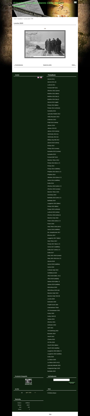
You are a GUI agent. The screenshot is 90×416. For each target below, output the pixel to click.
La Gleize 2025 (51, 359)
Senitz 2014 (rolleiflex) (53, 180)
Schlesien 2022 (51, 325)
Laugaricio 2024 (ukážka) (54, 354)
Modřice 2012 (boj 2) (53, 99)
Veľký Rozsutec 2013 (53, 116)
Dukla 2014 (50, 183)
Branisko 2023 (51, 333)
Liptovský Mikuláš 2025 (53, 365)
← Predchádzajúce (18, 65)
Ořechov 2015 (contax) (53, 189)
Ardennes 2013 (51, 119)
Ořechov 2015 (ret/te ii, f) (54, 186)
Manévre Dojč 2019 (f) (53, 296)
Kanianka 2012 (51, 111)
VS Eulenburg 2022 (52, 330)
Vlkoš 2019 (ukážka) (53, 278)
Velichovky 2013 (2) (52, 137)
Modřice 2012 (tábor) (53, 93)
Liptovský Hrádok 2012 (53, 113)
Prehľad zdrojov (51, 393)
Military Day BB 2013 (53, 140)
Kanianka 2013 (51, 154)
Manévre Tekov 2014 (53, 160)
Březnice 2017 (51, 235)
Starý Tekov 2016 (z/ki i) (54, 226)
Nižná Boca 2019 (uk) (53, 290)
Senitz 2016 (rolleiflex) (53, 229)
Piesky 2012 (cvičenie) (53, 108)
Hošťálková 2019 (52, 273)
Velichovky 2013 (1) (52, 134)
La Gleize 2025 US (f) (53, 362)
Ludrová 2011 (51, 85)
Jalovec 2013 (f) (51, 128)
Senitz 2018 (50, 267)
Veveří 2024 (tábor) (52, 345)
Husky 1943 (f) (51, 316)
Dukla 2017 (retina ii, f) (53, 249)
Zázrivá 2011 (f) (51, 82)
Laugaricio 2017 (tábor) (53, 238)
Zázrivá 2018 (51, 261)
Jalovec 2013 (51, 125)
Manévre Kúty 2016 (52, 218)
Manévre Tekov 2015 (53, 192)
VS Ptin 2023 (51, 342)
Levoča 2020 (27, 18)
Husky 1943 (50, 313)
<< (22, 392)
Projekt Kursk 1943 (52, 304)
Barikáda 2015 (51, 200)
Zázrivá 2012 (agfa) (52, 102)
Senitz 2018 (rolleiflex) (53, 264)
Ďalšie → (74, 65)
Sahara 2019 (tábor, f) (53, 281)
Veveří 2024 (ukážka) (53, 348)
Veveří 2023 (50, 336)
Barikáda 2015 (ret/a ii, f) (54, 197)
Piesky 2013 (50, 145)
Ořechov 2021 (51, 322)
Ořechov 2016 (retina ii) (54, 215)
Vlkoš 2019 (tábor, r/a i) (53, 275)
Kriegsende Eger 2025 (53, 368)
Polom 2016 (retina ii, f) (53, 220)
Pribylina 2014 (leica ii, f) (54, 171)
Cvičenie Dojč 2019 (52, 270)
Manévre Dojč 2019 (52, 293)
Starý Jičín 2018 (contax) (54, 255)
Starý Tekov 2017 (52, 241)
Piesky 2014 (50, 166)
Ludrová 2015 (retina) (53, 212)
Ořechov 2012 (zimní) (53, 90)
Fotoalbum (20, 18)
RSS (50, 414)
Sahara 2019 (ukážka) (53, 284)
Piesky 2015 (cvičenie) (53, 209)
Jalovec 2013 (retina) (53, 131)
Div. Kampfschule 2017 (53, 232)
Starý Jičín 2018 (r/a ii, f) (54, 258)
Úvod (15, 18)
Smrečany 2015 (51, 194)
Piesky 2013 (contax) (53, 148)
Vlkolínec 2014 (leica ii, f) (54, 177)
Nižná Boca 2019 (52, 287)
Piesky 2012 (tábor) (52, 105)
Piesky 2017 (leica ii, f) (53, 244)
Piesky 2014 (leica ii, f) (53, 163)
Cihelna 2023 (51, 339)
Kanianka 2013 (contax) (54, 151)
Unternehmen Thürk (53, 307)
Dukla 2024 (50, 356)
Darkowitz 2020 (51, 301)
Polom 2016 (50, 223)
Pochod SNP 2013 (52, 157)
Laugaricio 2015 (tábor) (53, 203)
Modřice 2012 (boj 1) (53, 96)
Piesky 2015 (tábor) (52, 206)
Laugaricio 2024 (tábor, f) (54, 351)
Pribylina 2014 (51, 174)
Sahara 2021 (51, 319)
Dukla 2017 (50, 252)
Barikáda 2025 (51, 371)
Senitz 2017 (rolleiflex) (53, 247)
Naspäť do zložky (47, 65)
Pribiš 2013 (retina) (52, 122)
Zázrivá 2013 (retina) (53, 142)
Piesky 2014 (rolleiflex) (53, 168)
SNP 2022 (50, 327)
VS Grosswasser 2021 (53, 310)
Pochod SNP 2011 (52, 87)
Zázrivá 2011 (51, 79)
